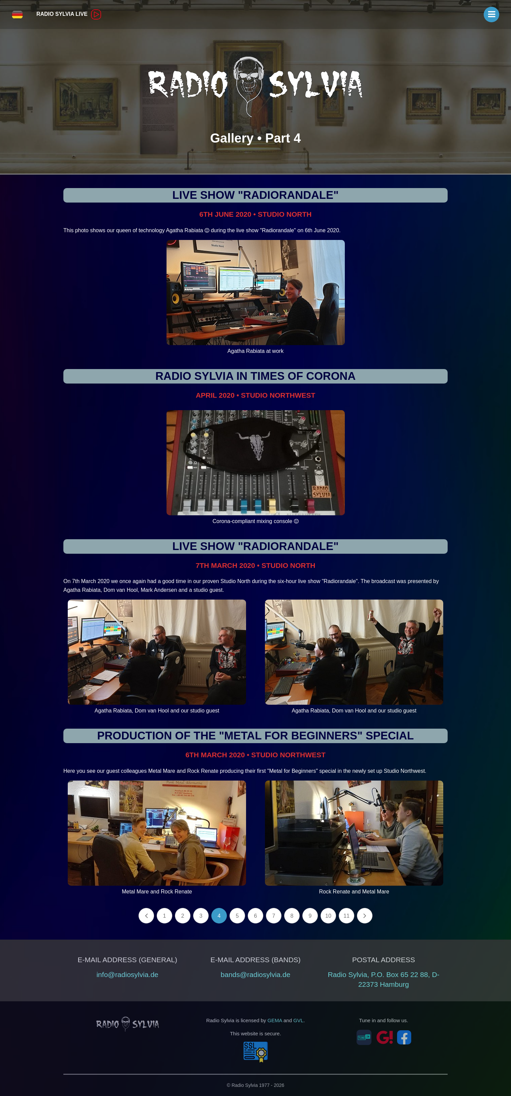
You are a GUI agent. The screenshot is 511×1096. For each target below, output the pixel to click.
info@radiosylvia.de (127, 974)
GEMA (274, 1020)
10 (328, 916)
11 (346, 916)
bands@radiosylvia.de (256, 974)
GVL (298, 1020)
